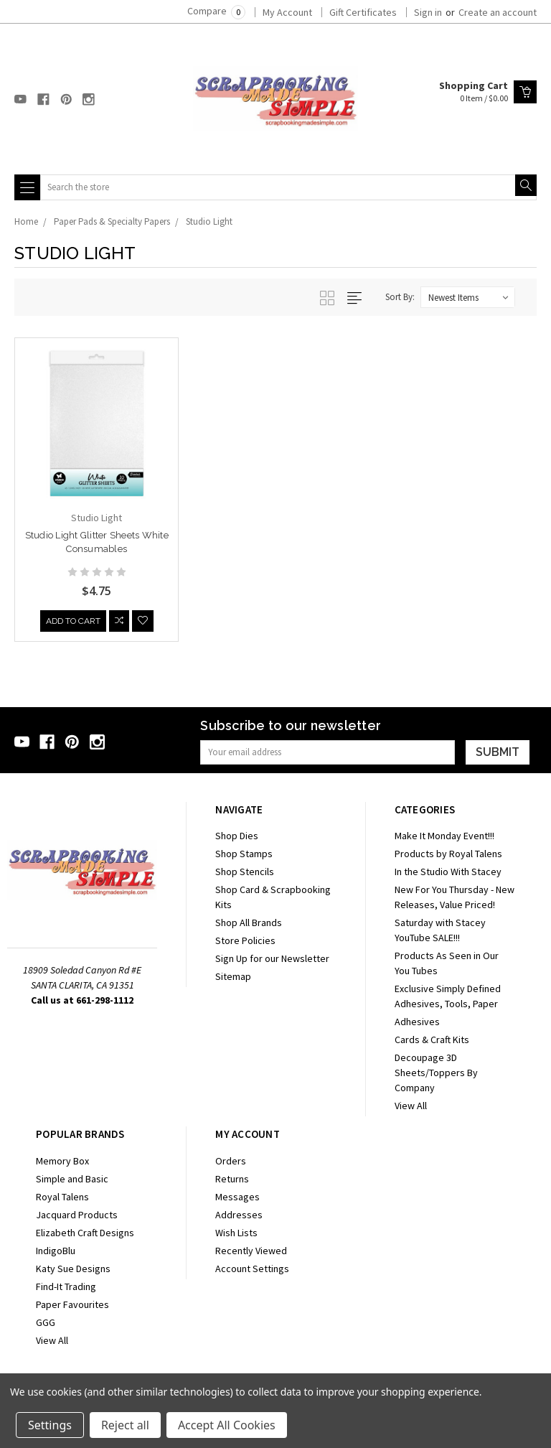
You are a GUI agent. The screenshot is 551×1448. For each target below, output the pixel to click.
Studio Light (209, 221)
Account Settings (252, 1268)
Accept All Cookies (227, 1425)
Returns (232, 1178)
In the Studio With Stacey (448, 871)
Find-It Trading (66, 1286)
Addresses (239, 1214)
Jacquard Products (77, 1214)
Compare (216, 10)
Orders (230, 1160)
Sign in (428, 12)
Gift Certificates (363, 12)
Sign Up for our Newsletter (272, 958)
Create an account (497, 12)
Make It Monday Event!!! (444, 835)
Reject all (125, 1425)
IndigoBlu (55, 1250)
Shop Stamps (244, 853)
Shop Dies (236, 835)
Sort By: (400, 297)
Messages (237, 1196)
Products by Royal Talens (448, 853)
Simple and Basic (72, 1178)
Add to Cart (73, 623)
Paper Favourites (72, 1304)
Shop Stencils (244, 871)
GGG (45, 1322)
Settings (50, 1425)
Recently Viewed (251, 1250)
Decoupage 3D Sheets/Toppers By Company (436, 1072)
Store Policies (245, 940)
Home (26, 221)
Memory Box (62, 1160)
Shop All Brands (248, 922)
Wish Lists (236, 1232)
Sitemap (233, 976)
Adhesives (417, 1021)
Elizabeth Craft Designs (85, 1232)
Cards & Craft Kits (432, 1039)
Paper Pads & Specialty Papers (112, 221)
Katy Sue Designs (73, 1268)
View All (411, 1105)
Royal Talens (62, 1196)
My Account (287, 12)
